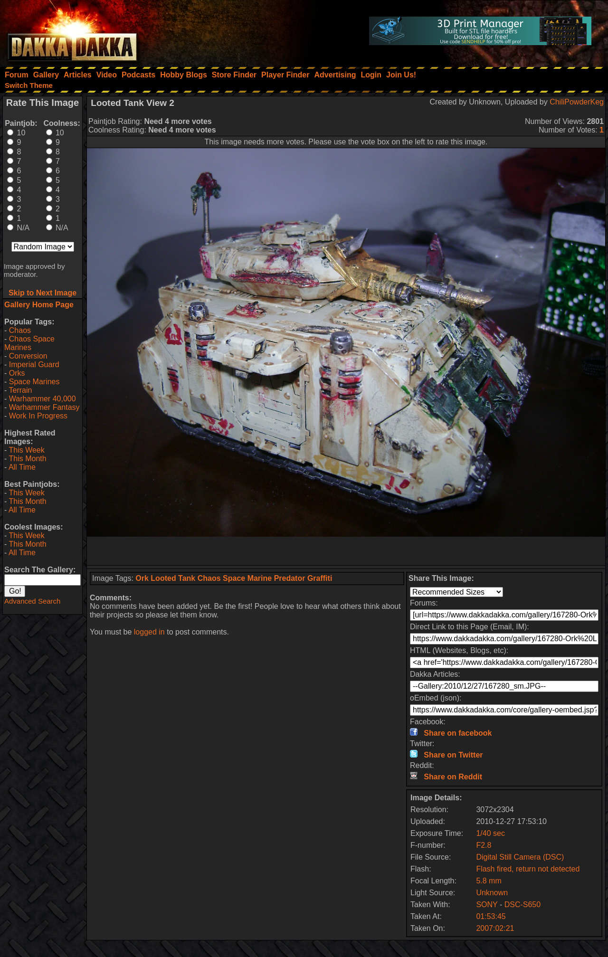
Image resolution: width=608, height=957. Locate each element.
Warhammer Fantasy (44, 407)
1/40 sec (490, 833)
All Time (22, 467)
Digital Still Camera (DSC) (520, 857)
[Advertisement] (346, 551)
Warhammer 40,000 (42, 399)
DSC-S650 (522, 904)
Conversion (28, 356)
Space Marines (34, 382)
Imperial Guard (34, 364)
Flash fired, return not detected (528, 869)
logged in (149, 632)
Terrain (20, 390)
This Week (26, 450)
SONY (486, 904)
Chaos (20, 330)
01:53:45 (490, 916)
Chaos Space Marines (29, 343)
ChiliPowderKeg (577, 102)
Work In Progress (38, 416)
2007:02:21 (495, 928)
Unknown (492, 893)
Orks (17, 373)
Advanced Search (32, 601)
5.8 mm (488, 881)
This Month (27, 459)
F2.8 (483, 845)
